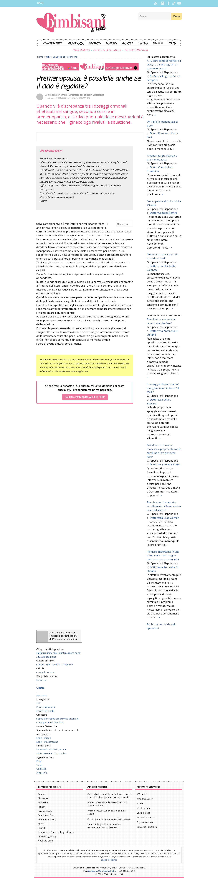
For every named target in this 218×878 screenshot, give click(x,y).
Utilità (172, 44)
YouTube (179, 3)
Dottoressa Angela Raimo (165, 464)
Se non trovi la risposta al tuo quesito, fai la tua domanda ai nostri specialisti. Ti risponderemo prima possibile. (84, 392)
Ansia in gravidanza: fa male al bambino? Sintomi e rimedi (108, 804)
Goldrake (41, 768)
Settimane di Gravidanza (107, 50)
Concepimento (52, 44)
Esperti (41, 827)
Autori (41, 823)
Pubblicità (43, 802)
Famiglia (158, 44)
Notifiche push (45, 840)
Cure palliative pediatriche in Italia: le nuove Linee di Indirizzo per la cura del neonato (109, 795)
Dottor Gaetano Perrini (163, 212)
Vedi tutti (41, 695)
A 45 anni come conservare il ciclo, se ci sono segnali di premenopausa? (164, 64)
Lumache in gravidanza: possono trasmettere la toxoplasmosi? (104, 826)
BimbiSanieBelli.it (71, 23)
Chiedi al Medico (81, 50)
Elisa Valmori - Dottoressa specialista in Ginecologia (79, 94)
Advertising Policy (47, 836)
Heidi (39, 764)
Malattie (127, 44)
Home (40, 56)
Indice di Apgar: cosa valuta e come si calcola (106, 812)
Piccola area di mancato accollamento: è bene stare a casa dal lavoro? (164, 506)
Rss (155, 3)
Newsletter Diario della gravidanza (56, 832)
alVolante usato (145, 798)
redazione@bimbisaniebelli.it (102, 871)
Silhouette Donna (145, 817)
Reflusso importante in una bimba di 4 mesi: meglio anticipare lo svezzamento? (163, 555)
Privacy (41, 806)
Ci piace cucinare (145, 822)
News (40, 3)
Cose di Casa (143, 812)
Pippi (39, 761)
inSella (140, 803)
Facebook (168, 3)
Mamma (143, 44)
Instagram (162, 3)
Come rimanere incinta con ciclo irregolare (109, 818)
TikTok (173, 3)
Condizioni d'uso (46, 815)
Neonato (95, 44)
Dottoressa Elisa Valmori (164, 517)
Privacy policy (45, 810)
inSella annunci (144, 808)
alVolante (141, 793)
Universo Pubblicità (147, 826)
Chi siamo (43, 798)
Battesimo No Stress (136, 50)
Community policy (47, 819)
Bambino (111, 44)
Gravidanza (76, 44)
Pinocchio (42, 772)
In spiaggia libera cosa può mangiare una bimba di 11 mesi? (163, 388)
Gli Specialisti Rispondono (65, 56)
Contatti (42, 793)
